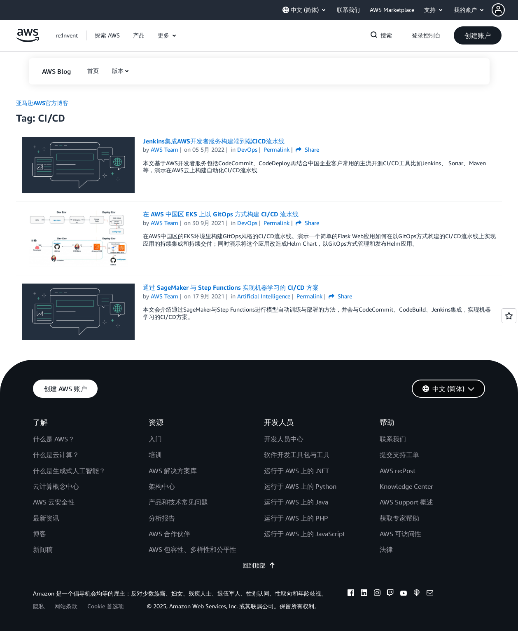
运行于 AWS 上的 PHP (296, 518)
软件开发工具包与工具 (297, 454)
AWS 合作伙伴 (169, 534)
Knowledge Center (406, 486)
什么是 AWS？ (54, 439)
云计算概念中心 (56, 486)
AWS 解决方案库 (173, 471)
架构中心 (162, 486)
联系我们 (393, 439)
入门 (155, 439)
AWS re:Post (397, 471)
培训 (155, 454)
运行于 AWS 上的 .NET (296, 471)
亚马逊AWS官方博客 (42, 102)
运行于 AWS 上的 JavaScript (304, 534)
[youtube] (403, 593)
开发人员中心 (283, 439)
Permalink (276, 149)
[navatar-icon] (498, 9)
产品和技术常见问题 (178, 502)
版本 (118, 70)
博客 (39, 534)
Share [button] (307, 149)
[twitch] (390, 593)
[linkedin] (364, 593)
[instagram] (377, 593)
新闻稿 (43, 549)
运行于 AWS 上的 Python (300, 486)
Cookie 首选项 (105, 606)
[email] (430, 593)
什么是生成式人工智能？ (69, 471)
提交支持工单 (399, 454)
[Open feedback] (509, 315)
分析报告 (162, 518)
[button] (505, 10)
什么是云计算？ (56, 454)
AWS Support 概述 (406, 502)
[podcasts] (416, 593)
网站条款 (65, 606)
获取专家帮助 (399, 518)
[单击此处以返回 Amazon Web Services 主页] (27, 39)
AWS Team (164, 149)
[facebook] (351, 593)
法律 (386, 549)
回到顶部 (259, 565)
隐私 (38, 606)
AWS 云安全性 (54, 502)
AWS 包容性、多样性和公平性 (192, 549)
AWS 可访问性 (400, 534)
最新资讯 (46, 518)
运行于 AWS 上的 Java (296, 502)
